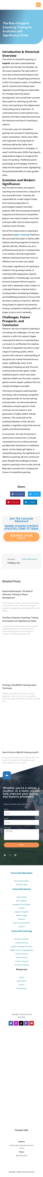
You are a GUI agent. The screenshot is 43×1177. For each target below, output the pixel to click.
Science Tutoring (21, 961)
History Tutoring (21, 954)
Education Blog (21, 884)
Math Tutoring (21, 957)
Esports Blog (21, 897)
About (21, 977)
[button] (17, 494)
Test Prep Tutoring (21, 965)
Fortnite (22, 908)
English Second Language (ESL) (21, 950)
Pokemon (21, 919)
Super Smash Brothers (21, 923)
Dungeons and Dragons (21, 904)
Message (7, 828)
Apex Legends (21, 901)
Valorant (21, 926)
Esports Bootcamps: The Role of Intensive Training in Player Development (17, 594)
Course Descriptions (21, 881)
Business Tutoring (21, 939)
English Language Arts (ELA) (21, 946)
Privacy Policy (21, 988)
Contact (21, 985)
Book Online (21, 981)
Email (6, 818)
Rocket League (21, 915)
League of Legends (21, 912)
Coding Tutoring (21, 943)
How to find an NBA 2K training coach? (20, 752)
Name (6, 809)
